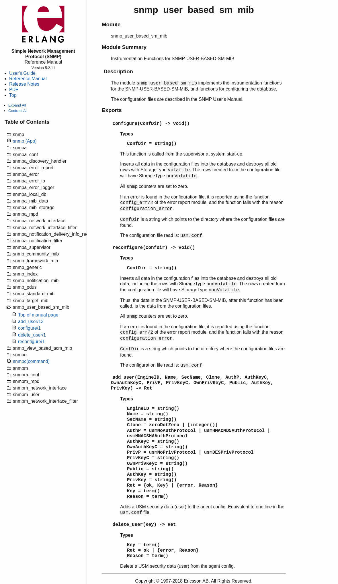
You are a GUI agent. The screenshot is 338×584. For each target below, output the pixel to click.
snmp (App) (25, 141)
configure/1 (29, 328)
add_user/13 (31, 321)
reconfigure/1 (31, 341)
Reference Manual (28, 78)
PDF (13, 89)
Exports (112, 110)
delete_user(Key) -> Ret (144, 524)
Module (111, 24)
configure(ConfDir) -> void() (151, 123)
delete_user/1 (32, 335)
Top (13, 95)
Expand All (17, 105)
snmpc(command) (31, 361)
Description (118, 71)
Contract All (17, 111)
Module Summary (124, 47)
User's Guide (22, 73)
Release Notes (24, 84)
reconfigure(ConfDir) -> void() (154, 247)
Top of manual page (38, 314)
